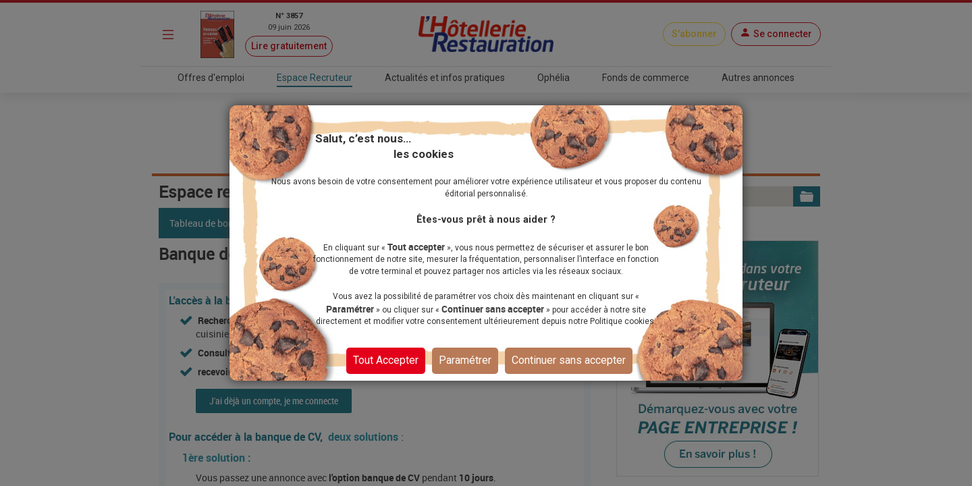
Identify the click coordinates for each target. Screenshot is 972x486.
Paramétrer (465, 359)
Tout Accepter (385, 359)
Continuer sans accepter (569, 359)
